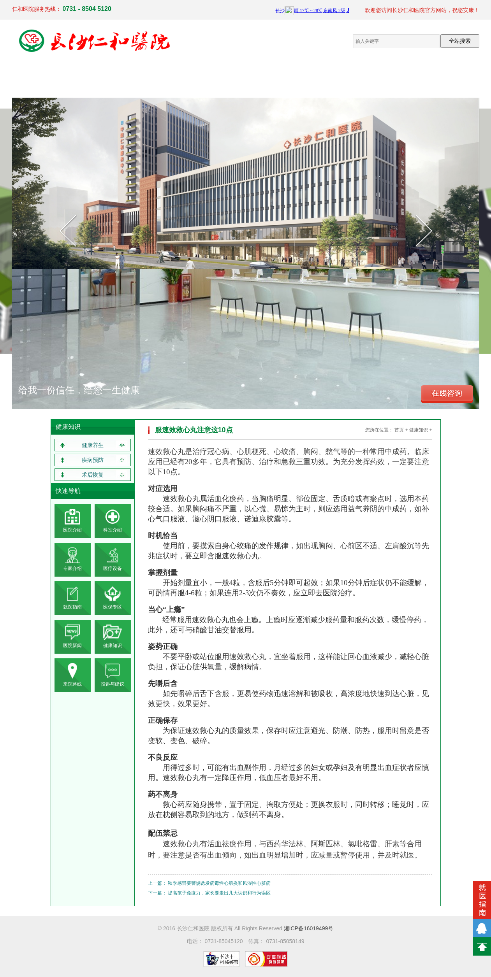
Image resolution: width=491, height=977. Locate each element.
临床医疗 (109, 77)
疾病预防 (93, 460)
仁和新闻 (304, 77)
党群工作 (187, 77)
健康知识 (343, 77)
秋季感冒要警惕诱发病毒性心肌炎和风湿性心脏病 (219, 883)
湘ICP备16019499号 (309, 928)
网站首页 (31, 77)
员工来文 (265, 77)
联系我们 (420, 77)
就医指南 (382, 77)
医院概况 (70, 77)
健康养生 (93, 445)
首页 (399, 430)
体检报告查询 (460, 77)
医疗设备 (148, 77)
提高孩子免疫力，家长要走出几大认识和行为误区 (219, 893)
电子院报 (226, 77)
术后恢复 (93, 475)
